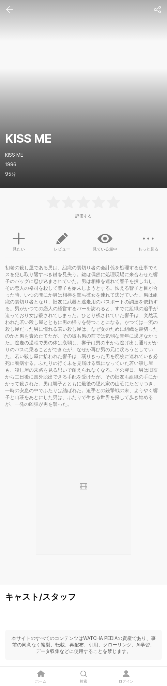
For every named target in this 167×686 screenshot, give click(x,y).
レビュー (62, 241)
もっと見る (148, 241)
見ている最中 (105, 241)
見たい (18, 241)
